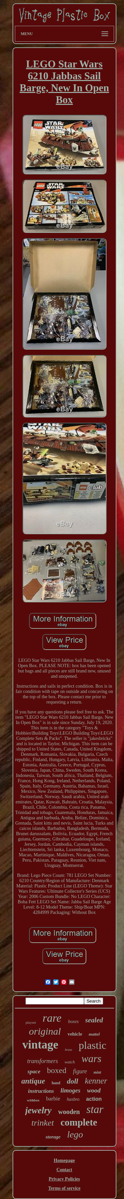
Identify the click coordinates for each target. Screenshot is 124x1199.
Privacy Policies (64, 1179)
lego (75, 1134)
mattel (94, 1034)
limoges (70, 1090)
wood (94, 1090)
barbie (53, 1098)
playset (30, 1022)
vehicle (74, 1034)
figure (80, 1071)
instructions (41, 1091)
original (45, 1031)
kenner (96, 1080)
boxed (56, 1070)
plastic (92, 1045)
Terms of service (64, 1188)
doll (72, 1081)
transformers (42, 1061)
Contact (64, 1169)
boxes (73, 1021)
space (33, 1071)
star (94, 1109)
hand (56, 1083)
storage (53, 1136)
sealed (94, 1020)
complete (79, 1122)
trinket (42, 1123)
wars (91, 1058)
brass (68, 1049)
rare (52, 1018)
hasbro (73, 1099)
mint (97, 1072)
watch (69, 1061)
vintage (40, 1044)
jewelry (38, 1110)
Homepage (64, 1160)
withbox (33, 1100)
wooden (69, 1111)
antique (33, 1081)
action (94, 1099)
